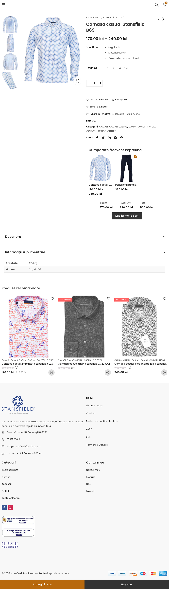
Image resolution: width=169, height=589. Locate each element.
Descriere (13, 236)
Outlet (5, 491)
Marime (92, 68)
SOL (88, 437)
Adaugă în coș (42, 584)
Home (89, 17)
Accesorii (7, 484)
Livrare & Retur (94, 405)
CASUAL (151, 126)
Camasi (6, 477)
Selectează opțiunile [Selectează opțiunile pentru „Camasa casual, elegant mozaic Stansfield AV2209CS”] (164, 372)
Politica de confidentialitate (102, 421)
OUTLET (111, 131)
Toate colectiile (11, 498)
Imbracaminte (10, 470)
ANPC (89, 429)
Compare (121, 99)
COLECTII (107, 17)
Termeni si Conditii (97, 444)
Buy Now (126, 584)
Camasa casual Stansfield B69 (107, 184)
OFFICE (118, 17)
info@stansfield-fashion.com (23, 446)
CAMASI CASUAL (118, 126)
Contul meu (93, 470)
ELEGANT (163, 360)
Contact (91, 413)
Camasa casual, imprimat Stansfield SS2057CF (30, 363)
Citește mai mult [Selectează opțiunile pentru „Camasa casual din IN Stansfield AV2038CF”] (108, 372)
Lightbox (77, 81)
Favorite (90, 491)
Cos (88, 484)
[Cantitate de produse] (94, 83)
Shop (97, 17)
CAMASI (103, 126)
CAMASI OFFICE (137, 126)
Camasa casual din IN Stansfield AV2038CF (84, 363)
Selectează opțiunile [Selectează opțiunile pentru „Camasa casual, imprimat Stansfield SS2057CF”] (51, 372)
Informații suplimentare (25, 252)
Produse (90, 477)
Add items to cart (126, 215)
